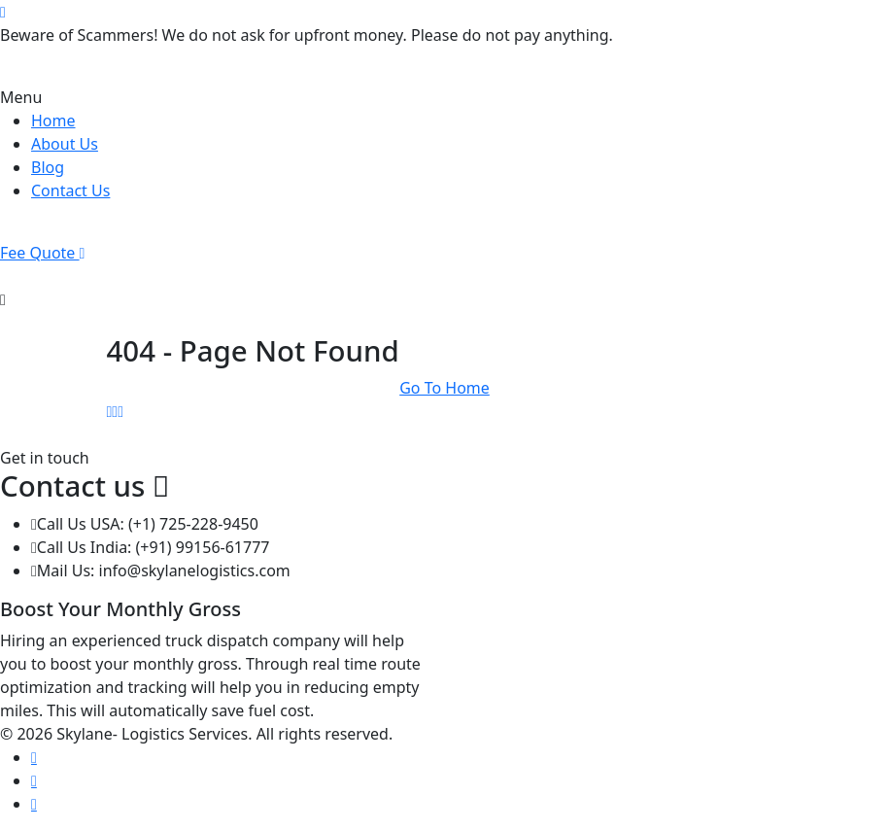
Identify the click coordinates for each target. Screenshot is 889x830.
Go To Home (444, 387)
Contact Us (70, 190)
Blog (47, 167)
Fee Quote (42, 252)
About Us (64, 144)
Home (53, 120)
